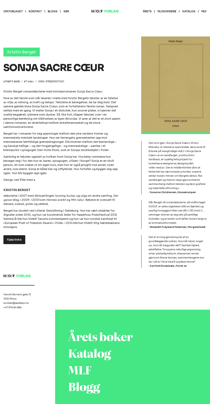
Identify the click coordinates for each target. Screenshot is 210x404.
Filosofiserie (167, 11)
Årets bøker (100, 336)
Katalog (188, 11)
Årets (147, 11)
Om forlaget (13, 11)
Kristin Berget (21, 52)
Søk (66, 11)
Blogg (53, 11)
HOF (105, 11)
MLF (204, 11)
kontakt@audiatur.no (16, 303)
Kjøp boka (14, 239)
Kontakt (35, 11)
